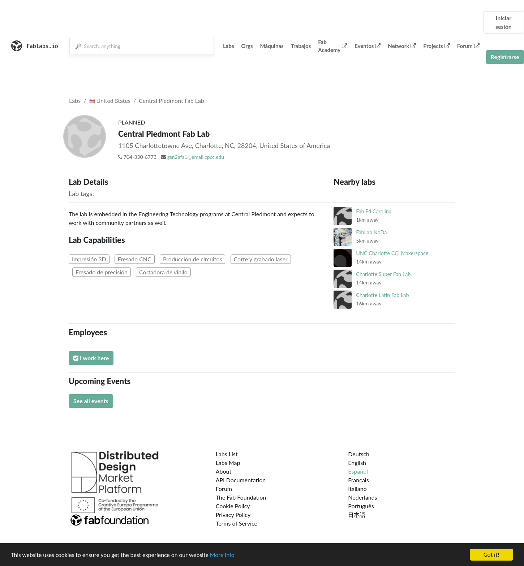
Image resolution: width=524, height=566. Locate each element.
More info (222, 555)
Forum (468, 46)
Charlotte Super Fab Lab (383, 274)
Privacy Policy (233, 514)
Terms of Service (236, 523)
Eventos (368, 46)
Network (402, 46)
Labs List (227, 453)
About (224, 471)
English (357, 462)
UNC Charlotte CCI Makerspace (392, 253)
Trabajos (301, 46)
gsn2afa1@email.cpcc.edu (195, 157)
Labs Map (228, 462)
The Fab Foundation (241, 497)
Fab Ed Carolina (373, 211)
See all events (90, 400)
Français (358, 479)
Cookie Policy (233, 505)
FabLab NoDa (371, 232)
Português (361, 505)
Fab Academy (332, 46)
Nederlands (362, 497)
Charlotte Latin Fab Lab (382, 295)
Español (358, 471)
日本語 (356, 514)
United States (109, 100)
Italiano (357, 488)
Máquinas (272, 46)
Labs (228, 46)
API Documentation (241, 479)
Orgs (247, 46)
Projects (436, 46)
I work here (91, 357)
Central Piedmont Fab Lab (171, 100)
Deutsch (358, 453)
